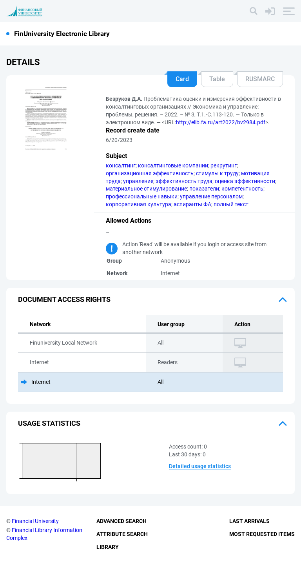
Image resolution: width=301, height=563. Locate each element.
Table (217, 79)
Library (107, 547)
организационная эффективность (150, 173)
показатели (204, 188)
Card (182, 79)
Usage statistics (49, 423)
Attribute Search (122, 534)
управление (138, 181)
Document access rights (64, 299)
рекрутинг (223, 165)
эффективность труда (184, 181)
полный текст (231, 204)
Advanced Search (121, 521)
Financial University (35, 521)
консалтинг (121, 165)
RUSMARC (260, 79)
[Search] (253, 11)
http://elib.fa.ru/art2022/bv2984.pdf (220, 122)
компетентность (242, 188)
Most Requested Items (262, 534)
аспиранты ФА (192, 204)
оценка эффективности (245, 181)
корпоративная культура (138, 204)
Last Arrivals (249, 521)
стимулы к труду (217, 173)
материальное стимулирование (146, 188)
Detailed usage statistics (200, 466)
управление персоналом (211, 196)
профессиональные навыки (142, 196)
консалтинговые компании (173, 165)
